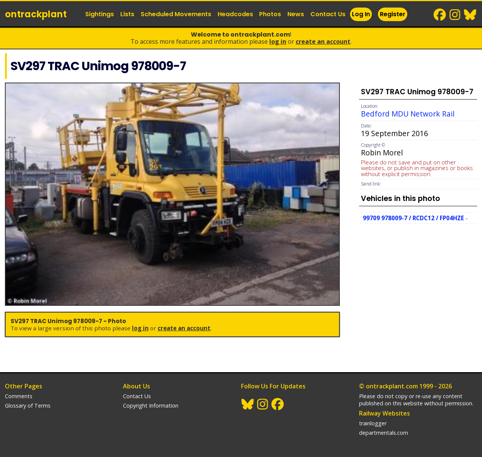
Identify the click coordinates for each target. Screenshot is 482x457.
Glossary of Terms (28, 405)
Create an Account (323, 41)
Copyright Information (150, 405)
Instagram (455, 14)
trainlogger (373, 423)
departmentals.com (383, 432)
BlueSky (470, 14)
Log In (361, 14)
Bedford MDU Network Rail (407, 114)
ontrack (36, 14)
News (295, 14)
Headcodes (235, 14)
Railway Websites (384, 413)
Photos (270, 14)
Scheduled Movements (176, 14)
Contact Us (327, 14)
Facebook (440, 14)
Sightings (99, 14)
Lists (127, 14)
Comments (18, 396)
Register (392, 14)
